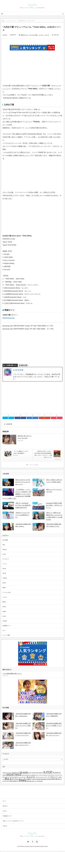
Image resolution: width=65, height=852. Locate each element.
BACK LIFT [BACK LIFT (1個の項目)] (17, 772)
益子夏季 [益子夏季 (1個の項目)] (49, 779)
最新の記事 (24, 365)
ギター (4, 630)
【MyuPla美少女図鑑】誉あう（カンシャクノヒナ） (23, 734)
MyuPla (32, 4)
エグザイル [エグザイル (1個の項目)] (6, 777)
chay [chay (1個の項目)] (30, 772)
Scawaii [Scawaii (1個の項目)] (4, 775)
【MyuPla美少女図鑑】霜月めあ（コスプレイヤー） (23, 744)
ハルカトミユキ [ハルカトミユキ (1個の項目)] (39, 777)
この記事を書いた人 (11, 365)
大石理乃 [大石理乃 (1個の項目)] (34, 779)
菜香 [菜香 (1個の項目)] (28, 781)
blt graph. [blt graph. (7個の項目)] (24, 772)
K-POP (4, 554)
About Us (5, 806)
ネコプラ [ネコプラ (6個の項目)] (30, 777)
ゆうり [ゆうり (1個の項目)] (52, 775)
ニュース (41, 35)
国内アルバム (24, 35)
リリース (47, 35)
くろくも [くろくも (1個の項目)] (40, 775)
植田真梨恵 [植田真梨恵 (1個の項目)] (43, 779)
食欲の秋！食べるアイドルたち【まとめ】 (24, 437)
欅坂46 (4, 601)
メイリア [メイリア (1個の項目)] (45, 777)
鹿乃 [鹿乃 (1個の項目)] (41, 781)
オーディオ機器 (6, 635)
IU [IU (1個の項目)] (42, 772)
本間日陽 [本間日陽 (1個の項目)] (38, 779)
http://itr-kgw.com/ (9, 318)
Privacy (4, 811)
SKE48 (4, 582)
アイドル (5, 563)
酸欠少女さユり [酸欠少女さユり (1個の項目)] (33, 781)
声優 (4, 544)
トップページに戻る (33, 464)
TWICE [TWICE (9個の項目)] (17, 774)
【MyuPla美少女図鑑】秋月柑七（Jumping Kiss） (23, 715)
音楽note (5, 549)
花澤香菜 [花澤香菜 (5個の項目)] (22, 781)
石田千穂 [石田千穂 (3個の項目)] (54, 779)
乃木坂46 (5, 621)
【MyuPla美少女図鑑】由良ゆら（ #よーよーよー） (53, 734)
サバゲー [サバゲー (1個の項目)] (24, 777)
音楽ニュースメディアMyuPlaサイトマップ (13, 820)
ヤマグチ (5, 35)
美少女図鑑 (5, 540)
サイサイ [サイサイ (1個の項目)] (12, 777)
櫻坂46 (4, 587)
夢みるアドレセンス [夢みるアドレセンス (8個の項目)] (15, 779)
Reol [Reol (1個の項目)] (60, 772)
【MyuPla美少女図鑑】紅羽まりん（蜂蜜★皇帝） (53, 715)
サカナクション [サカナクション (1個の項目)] (18, 777)
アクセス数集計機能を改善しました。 (12, 673)
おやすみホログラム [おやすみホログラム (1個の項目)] (26, 775)
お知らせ (5, 825)
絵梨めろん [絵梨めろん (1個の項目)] (15, 781)
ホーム (4, 801)
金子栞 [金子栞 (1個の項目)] (38, 781)
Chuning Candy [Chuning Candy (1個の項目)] (35, 772)
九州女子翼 (9, 424)
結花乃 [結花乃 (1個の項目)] (11, 781)
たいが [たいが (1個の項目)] (49, 775)
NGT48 (4, 568)
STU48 (4, 616)
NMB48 (4, 611)
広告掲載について (7, 815)
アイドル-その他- (33, 35)
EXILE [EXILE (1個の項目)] (40, 772)
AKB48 (4, 606)
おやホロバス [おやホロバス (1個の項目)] (35, 775)
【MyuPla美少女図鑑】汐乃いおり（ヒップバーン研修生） (23, 726)
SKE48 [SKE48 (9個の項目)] (10, 774)
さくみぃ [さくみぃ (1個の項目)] (45, 775)
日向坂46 (5, 578)
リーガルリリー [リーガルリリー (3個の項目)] (53, 777)
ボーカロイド (6, 559)
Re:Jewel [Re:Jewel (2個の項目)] (55, 772)
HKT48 (4, 573)
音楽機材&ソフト (7, 625)
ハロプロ (5, 597)
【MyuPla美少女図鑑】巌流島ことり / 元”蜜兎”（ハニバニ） (54, 726)
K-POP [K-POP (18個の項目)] (48, 772)
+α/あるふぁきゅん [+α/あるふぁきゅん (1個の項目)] (7, 772)
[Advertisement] (32, 69)
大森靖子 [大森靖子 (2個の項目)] (28, 779)
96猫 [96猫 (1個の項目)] (13, 772)
